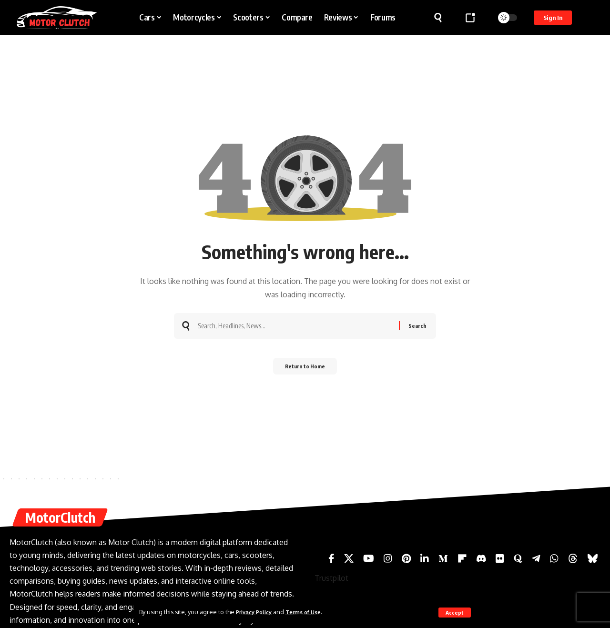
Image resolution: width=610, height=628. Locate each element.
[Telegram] (536, 558)
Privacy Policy (257, 612)
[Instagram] (388, 558)
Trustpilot (331, 578)
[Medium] (443, 558)
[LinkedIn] (424, 558)
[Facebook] (331, 558)
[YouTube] (368, 558)
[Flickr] (500, 558)
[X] (349, 558)
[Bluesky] (592, 558)
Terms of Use (311, 612)
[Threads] (573, 558)
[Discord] (481, 558)
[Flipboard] (462, 558)
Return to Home (305, 369)
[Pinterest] (406, 558)
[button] (454, 612)
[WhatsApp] (554, 558)
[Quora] (518, 558)
